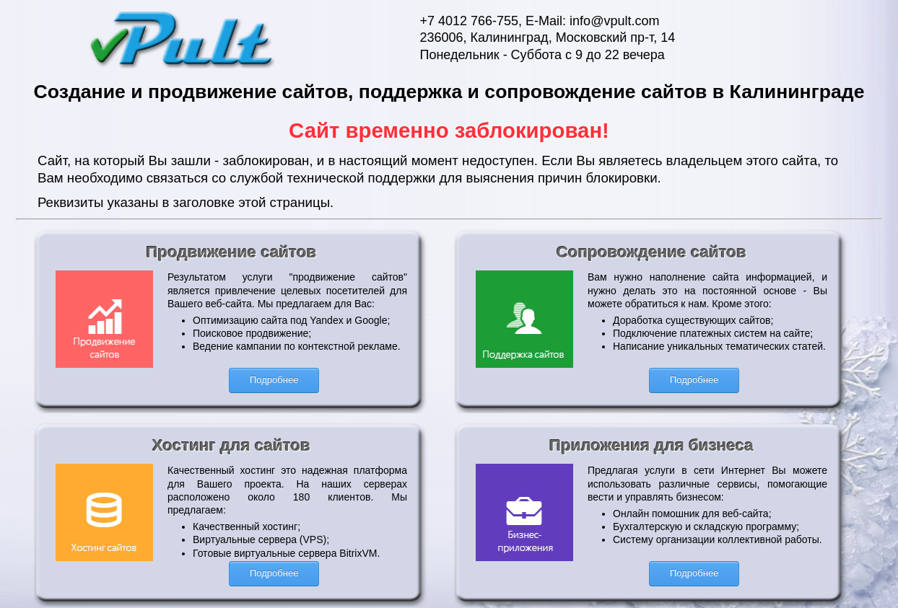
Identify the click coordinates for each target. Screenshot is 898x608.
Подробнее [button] (274, 379)
